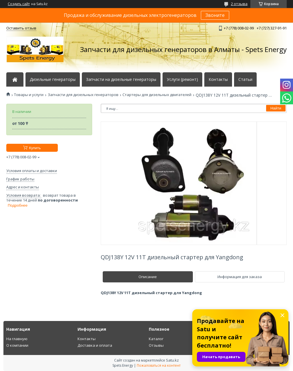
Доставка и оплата (95, 345)
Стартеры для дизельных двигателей (156, 94)
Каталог (156, 338)
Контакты (218, 79)
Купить (35, 148)
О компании (17, 345)
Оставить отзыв (21, 28)
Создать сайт (19, 4)
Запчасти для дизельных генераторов (83, 94)
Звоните (215, 15)
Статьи (245, 79)
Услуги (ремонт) (182, 79)
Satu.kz (172, 360)
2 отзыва (239, 3)
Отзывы (156, 345)
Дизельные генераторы (53, 79)
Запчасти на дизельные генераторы (121, 79)
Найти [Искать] (275, 108)
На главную (16, 338)
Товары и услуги (28, 94)
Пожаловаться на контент (159, 365)
